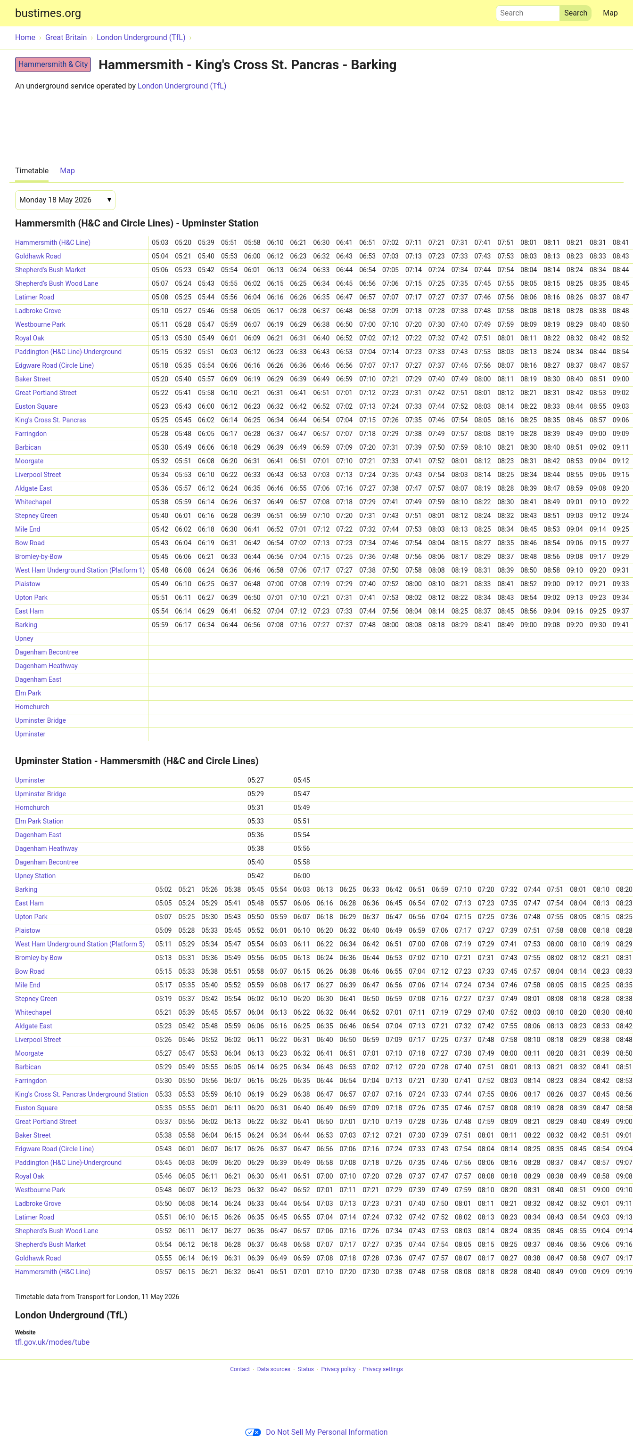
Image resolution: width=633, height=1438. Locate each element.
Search (528, 10)
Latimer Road (34, 297)
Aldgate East (33, 488)
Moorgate (29, 461)
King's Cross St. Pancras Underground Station (81, 1094)
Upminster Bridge (40, 720)
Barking (26, 625)
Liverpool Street (38, 474)
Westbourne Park (40, 324)
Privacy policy (338, 1369)
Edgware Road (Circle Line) (54, 365)
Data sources (273, 1369)
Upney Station (35, 876)
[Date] (65, 200)
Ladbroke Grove (38, 311)
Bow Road (30, 543)
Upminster (30, 734)
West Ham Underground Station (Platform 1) (80, 570)
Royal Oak (29, 338)
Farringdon (31, 433)
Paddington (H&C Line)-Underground (68, 351)
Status (306, 1369)
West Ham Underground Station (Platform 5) (80, 944)
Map (610, 12)
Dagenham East (38, 679)
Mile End (28, 529)
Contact (240, 1369)
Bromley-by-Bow (38, 556)
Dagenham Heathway (46, 666)
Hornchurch (32, 707)
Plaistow (27, 584)
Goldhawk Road (38, 256)
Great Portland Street (46, 392)
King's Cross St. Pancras (50, 420)
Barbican (28, 447)
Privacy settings (383, 1369)
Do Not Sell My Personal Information (316, 1432)
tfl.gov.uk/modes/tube (52, 1342)
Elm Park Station (39, 821)
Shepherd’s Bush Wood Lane (56, 283)
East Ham (29, 611)
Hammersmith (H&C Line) (52, 242)
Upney (24, 638)
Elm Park (28, 693)
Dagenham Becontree (46, 652)
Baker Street (33, 379)
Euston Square (36, 406)
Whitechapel (33, 502)
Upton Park (31, 597)
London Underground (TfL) (182, 85)
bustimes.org (48, 13)
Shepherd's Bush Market (50, 270)
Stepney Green (36, 515)
